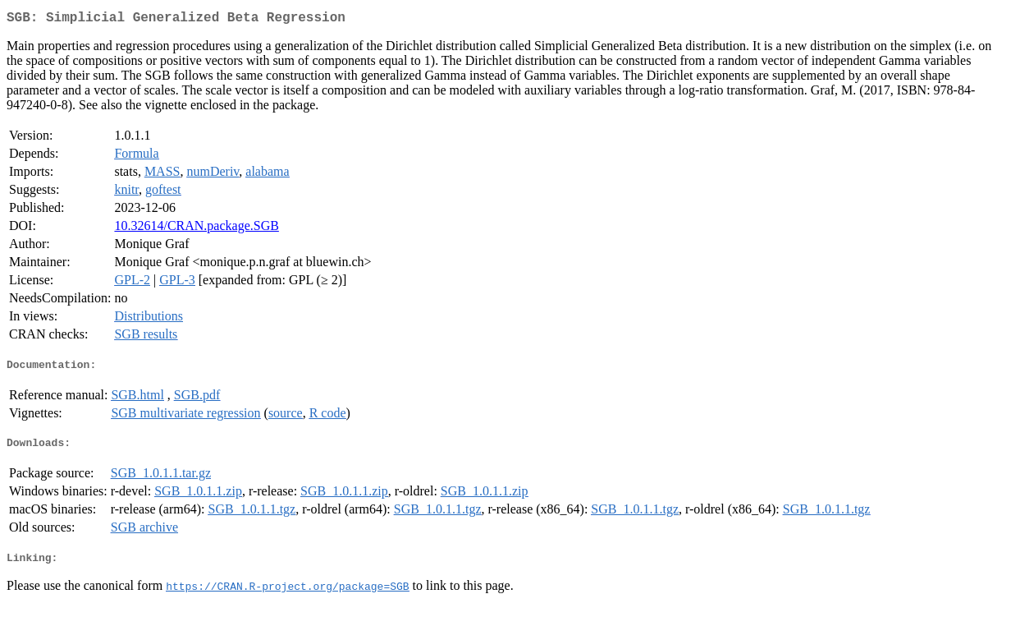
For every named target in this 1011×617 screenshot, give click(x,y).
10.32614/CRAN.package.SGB (196, 229)
